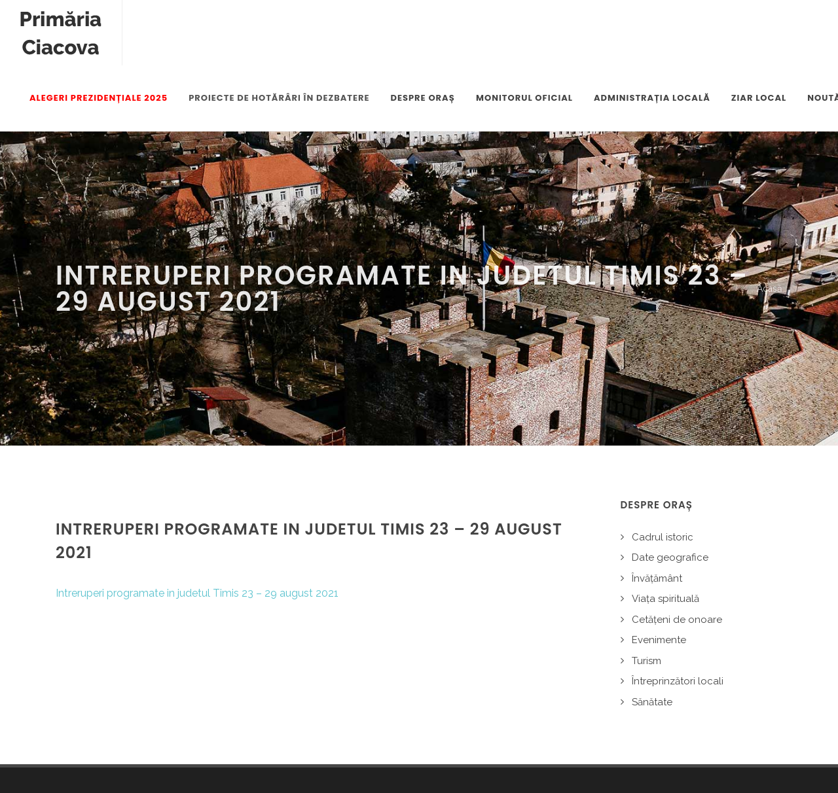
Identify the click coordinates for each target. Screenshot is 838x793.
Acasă (769, 224)
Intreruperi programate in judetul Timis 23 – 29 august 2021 (197, 528)
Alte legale (205, 753)
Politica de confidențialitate (112, 753)
